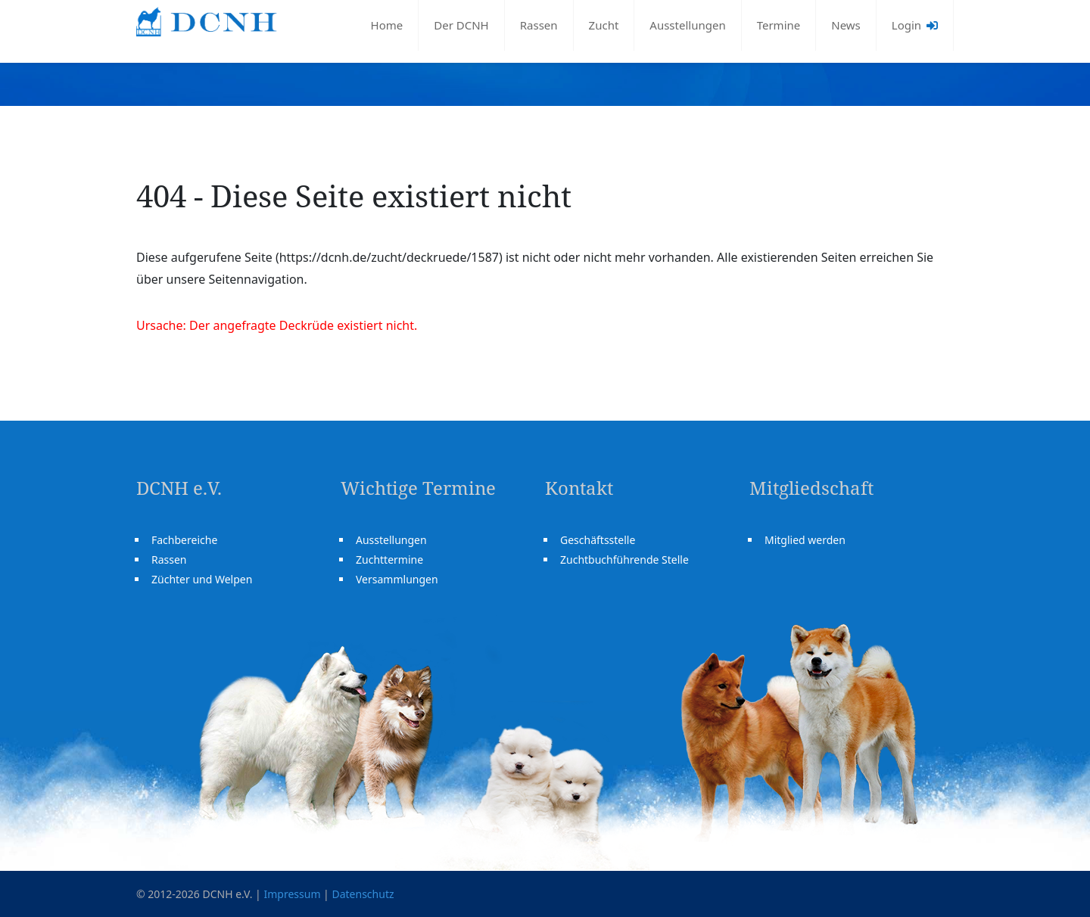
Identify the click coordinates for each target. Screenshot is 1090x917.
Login (915, 25)
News (846, 25)
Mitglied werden (805, 540)
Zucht (604, 25)
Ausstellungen (687, 25)
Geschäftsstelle (597, 540)
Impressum (291, 894)
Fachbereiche (184, 540)
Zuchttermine (389, 559)
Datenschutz (363, 894)
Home (387, 25)
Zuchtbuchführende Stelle (624, 559)
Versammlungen (397, 579)
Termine (779, 25)
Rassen (539, 25)
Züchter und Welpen (201, 579)
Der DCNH (461, 25)
